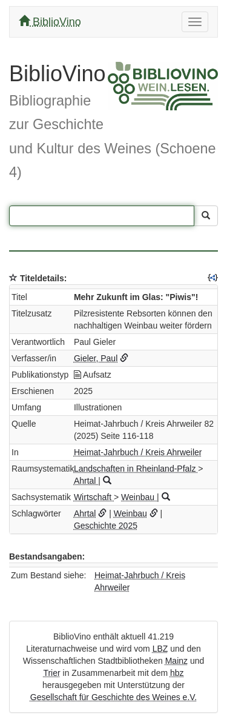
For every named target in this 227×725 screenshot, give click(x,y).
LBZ (160, 648)
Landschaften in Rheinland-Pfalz (136, 468)
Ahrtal (86, 481)
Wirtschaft (94, 497)
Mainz (176, 661)
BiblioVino (50, 21)
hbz (177, 673)
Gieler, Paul (95, 358)
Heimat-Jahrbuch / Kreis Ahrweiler (138, 452)
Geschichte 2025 (105, 525)
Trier (51, 673)
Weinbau (139, 497)
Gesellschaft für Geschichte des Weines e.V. (113, 697)
